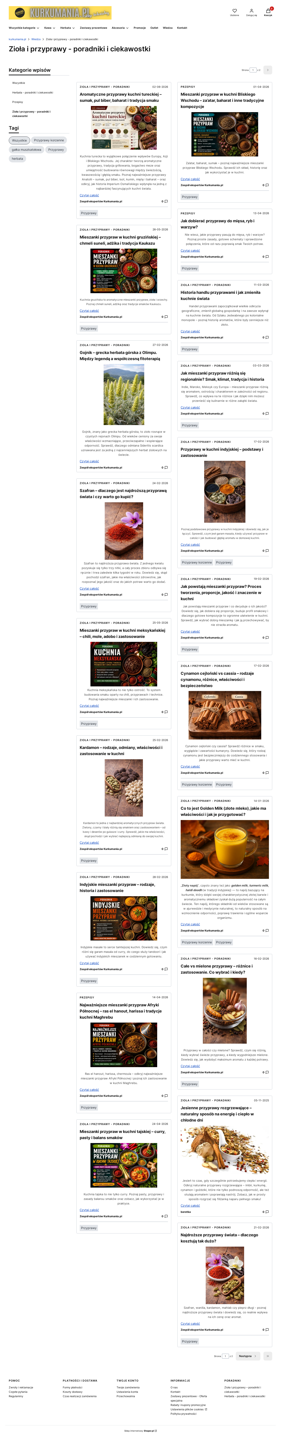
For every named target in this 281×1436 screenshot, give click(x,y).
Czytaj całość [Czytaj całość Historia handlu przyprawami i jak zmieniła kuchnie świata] (190, 331)
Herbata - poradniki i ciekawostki (32, 92)
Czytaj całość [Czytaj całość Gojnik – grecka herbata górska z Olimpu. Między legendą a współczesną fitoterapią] (89, 461)
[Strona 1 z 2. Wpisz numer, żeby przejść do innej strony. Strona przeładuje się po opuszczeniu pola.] (253, 70)
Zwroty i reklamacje (21, 1387)
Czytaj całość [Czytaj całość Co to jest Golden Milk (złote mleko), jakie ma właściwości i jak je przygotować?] (190, 924)
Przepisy (17, 102)
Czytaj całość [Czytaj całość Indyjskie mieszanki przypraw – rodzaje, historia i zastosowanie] (89, 963)
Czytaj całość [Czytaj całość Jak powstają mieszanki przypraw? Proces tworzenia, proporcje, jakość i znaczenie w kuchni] (190, 631)
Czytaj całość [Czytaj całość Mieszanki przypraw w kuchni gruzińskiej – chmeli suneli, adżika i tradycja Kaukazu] (89, 310)
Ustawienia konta (127, 1391)
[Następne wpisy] (248, 1356)
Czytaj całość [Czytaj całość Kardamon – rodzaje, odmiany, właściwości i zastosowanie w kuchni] (89, 842)
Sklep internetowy (139, 1430)
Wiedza (36, 39)
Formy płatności (72, 1387)
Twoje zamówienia (128, 1387)
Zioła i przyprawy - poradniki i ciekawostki (31, 114)
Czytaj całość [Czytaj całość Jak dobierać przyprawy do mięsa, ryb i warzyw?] (190, 250)
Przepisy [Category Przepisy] (87, 997)
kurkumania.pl (17, 39)
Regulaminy (16, 1396)
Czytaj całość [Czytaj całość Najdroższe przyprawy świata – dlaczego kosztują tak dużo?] (190, 1323)
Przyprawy (89, 213)
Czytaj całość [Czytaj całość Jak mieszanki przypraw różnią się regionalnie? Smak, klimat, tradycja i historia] (190, 407)
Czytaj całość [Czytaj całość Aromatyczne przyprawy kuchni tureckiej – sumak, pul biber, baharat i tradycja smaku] (89, 195)
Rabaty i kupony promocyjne (188, 1405)
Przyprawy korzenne (197, 562)
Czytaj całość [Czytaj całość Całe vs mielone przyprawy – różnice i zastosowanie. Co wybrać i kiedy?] (190, 1066)
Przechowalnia (126, 1396)
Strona (245, 70)
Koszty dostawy (73, 1391)
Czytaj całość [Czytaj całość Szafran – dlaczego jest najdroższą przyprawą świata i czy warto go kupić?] (89, 588)
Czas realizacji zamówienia (80, 1396)
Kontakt (175, 1391)
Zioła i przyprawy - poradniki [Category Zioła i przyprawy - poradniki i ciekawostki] (105, 86)
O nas (174, 1387)
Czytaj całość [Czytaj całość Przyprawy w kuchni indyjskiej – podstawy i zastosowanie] (190, 544)
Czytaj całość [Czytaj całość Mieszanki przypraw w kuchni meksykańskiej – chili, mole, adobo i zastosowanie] (89, 705)
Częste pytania (18, 1391)
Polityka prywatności (183, 1413)
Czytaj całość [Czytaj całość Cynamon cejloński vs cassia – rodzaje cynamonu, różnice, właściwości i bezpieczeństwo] (190, 766)
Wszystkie (18, 82)
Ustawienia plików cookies (187, 1409)
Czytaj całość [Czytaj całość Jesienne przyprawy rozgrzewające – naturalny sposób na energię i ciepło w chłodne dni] (190, 1205)
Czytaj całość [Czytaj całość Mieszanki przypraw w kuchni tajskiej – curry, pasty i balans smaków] (89, 1210)
